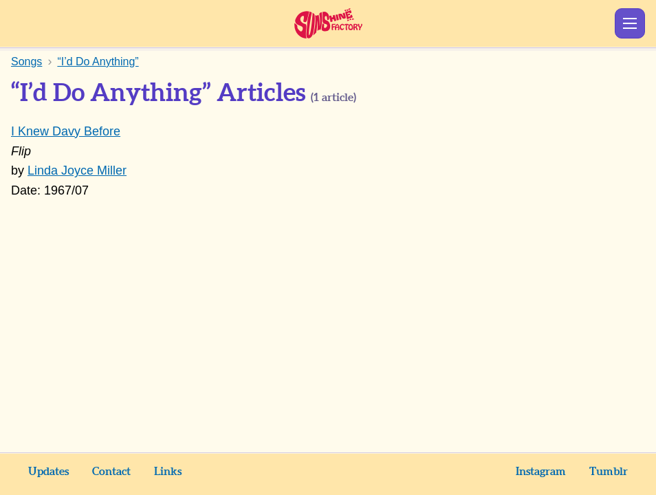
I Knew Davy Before (65, 131)
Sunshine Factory (328, 23)
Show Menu (630, 23)
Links (168, 471)
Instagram (541, 471)
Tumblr (608, 471)
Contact (111, 471)
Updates (48, 471)
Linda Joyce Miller (77, 170)
